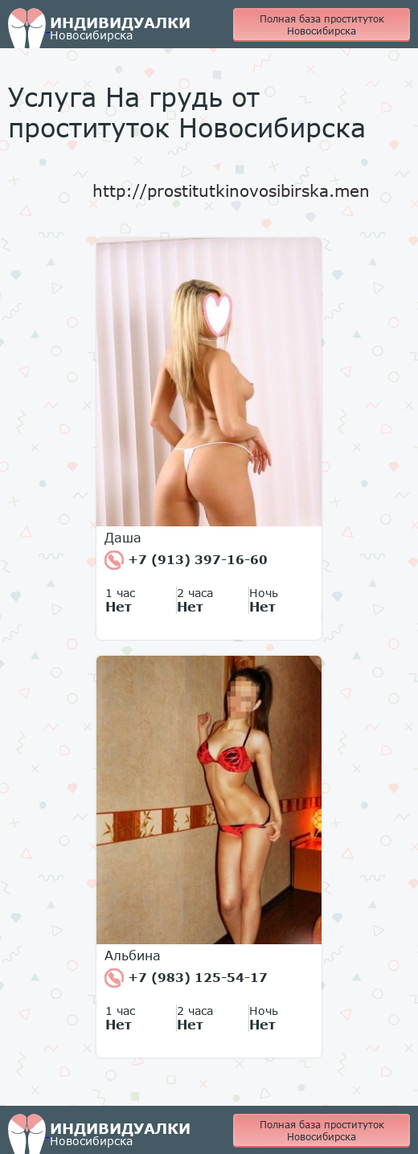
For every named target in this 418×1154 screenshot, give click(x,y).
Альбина (132, 955)
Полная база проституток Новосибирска (322, 25)
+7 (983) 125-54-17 (186, 978)
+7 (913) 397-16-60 (186, 560)
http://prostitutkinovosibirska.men (231, 190)
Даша (122, 537)
